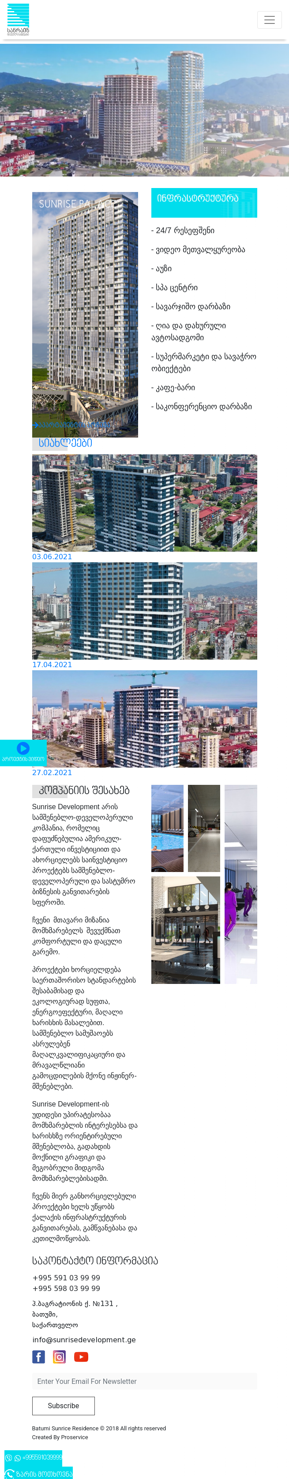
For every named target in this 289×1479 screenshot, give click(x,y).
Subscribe (63, 1406)
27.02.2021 (52, 772)
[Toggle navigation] (269, 20)
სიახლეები (65, 444)
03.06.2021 (52, 557)
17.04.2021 (52, 665)
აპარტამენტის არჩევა (80, 406)
